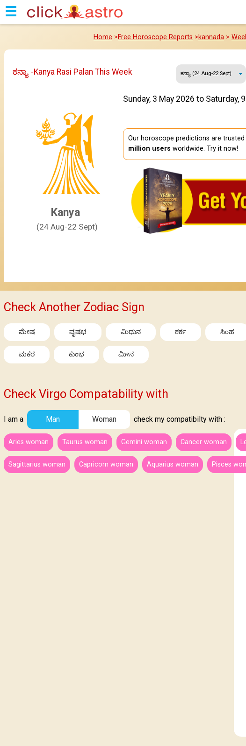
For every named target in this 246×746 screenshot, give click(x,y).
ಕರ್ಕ (180, 332)
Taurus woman (85, 442)
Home (103, 37)
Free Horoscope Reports (155, 37)
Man (53, 419)
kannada (211, 37)
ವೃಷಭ (78, 332)
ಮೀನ (126, 354)
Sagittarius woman (36, 464)
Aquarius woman (172, 464)
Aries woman (28, 442)
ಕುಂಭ (76, 354)
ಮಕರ (27, 354)
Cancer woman (204, 442)
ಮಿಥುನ (131, 332)
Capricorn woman (106, 464)
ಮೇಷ (27, 332)
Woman (104, 419)
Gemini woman (144, 442)
